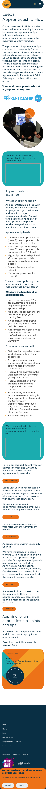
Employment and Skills (11, 742)
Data (4, 733)
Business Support (9, 746)
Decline (22, 785)
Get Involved (7, 737)
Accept (8, 785)
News (4, 729)
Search (35, 4)
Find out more (11, 481)
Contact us (25, 754)
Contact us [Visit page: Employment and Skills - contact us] (9, 609)
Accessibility (6, 754)
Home (5, 725)
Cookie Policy (16, 754)
